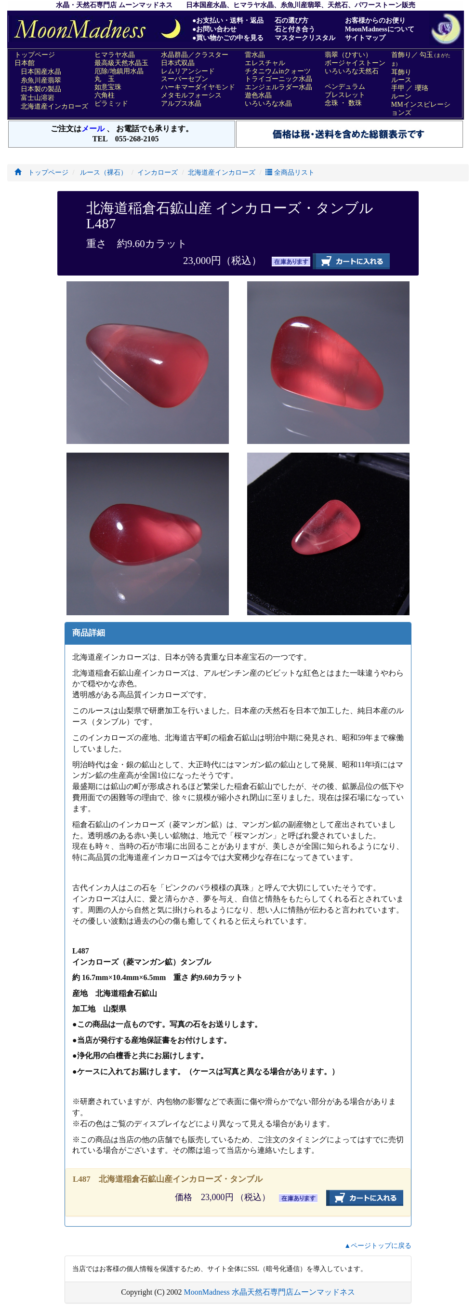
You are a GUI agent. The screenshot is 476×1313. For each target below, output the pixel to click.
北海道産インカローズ (221, 172)
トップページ (41, 172)
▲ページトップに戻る (377, 1245)
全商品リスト (290, 172)
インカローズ (157, 172)
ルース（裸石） (103, 172)
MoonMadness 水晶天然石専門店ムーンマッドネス (269, 1292)
